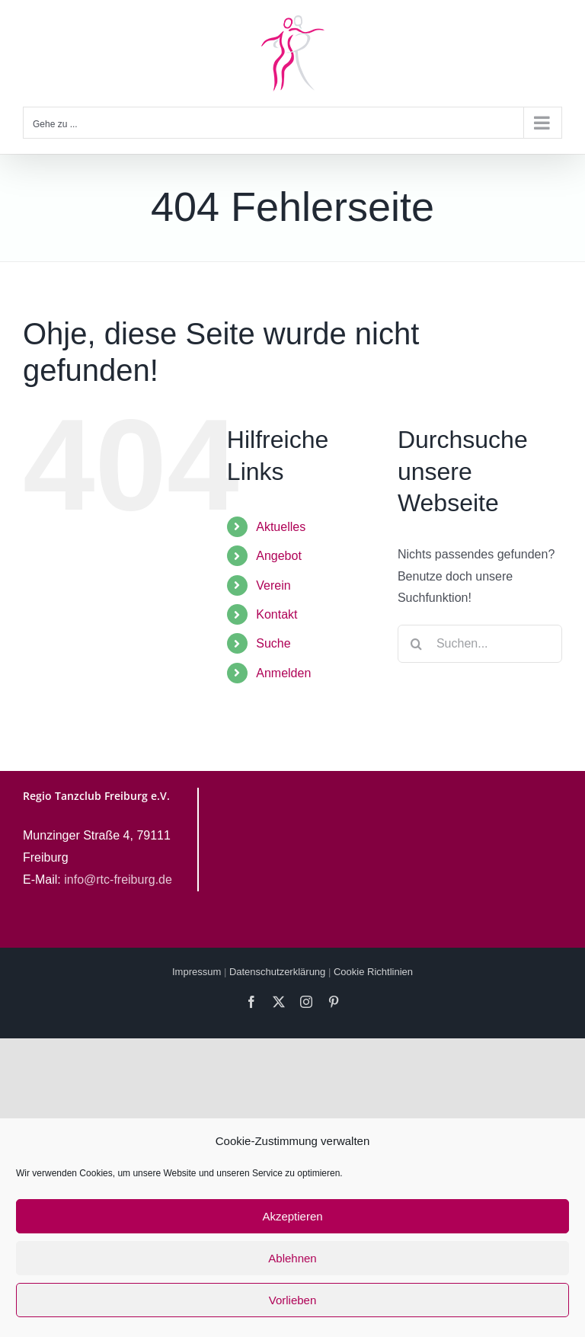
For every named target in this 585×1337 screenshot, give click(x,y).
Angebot (279, 555)
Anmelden (283, 673)
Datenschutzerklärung (277, 971)
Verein (273, 585)
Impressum (196, 971)
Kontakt (276, 614)
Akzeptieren (292, 1216)
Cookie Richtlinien (373, 971)
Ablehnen (292, 1258)
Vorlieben (293, 1300)
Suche (273, 643)
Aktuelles (280, 526)
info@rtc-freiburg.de (118, 879)
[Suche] (417, 644)
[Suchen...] (480, 644)
